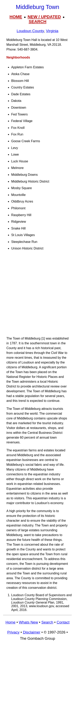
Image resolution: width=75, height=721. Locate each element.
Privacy (13, 632)
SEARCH (37, 21)
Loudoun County (30, 31)
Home (10, 622)
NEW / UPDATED (44, 16)
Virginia (52, 31)
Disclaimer (31, 632)
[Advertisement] (37, 295)
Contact (63, 622)
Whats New (28, 622)
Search (47, 622)
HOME (16, 16)
